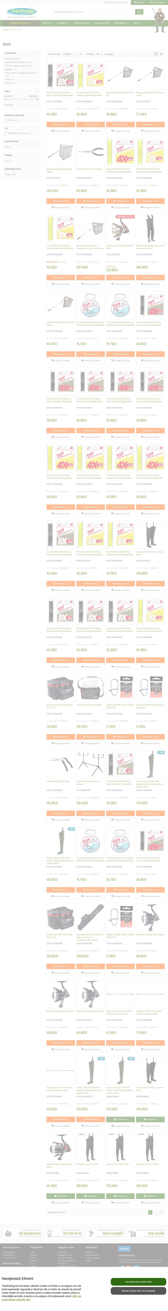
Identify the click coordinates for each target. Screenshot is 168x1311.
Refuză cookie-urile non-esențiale (138, 1291)
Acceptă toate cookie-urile (138, 1282)
